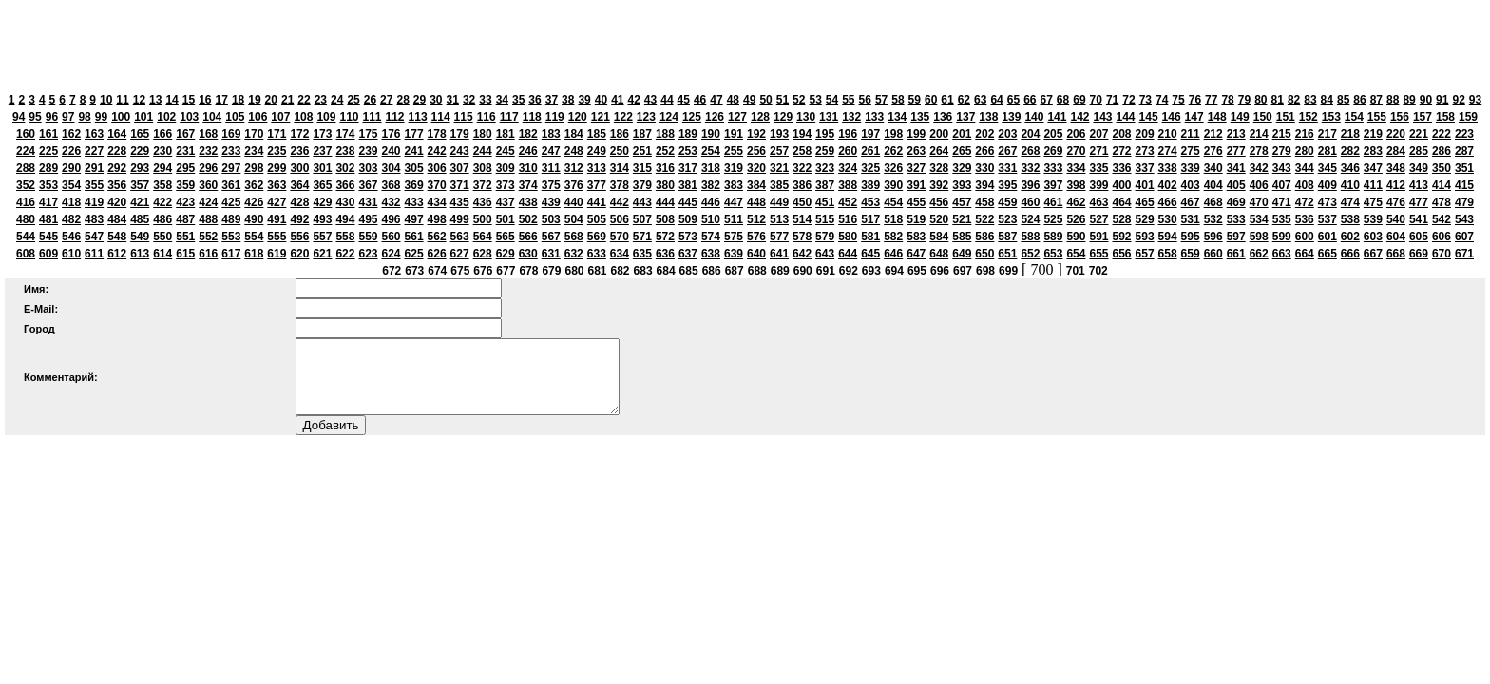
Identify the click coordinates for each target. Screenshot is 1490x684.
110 (348, 117)
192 (756, 134)
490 (253, 219)
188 (665, 134)
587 (1007, 236)
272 (1122, 151)
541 (1418, 219)
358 (162, 185)
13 (155, 99)
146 (1171, 117)
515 (824, 219)
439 (551, 202)
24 (337, 99)
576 (756, 236)
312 (573, 168)
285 (1418, 151)
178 (437, 134)
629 (505, 253)
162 (71, 134)
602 (1350, 236)
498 (437, 219)
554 (253, 236)
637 (687, 253)
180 (482, 134)
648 (938, 253)
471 (1281, 202)
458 (984, 202)
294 (162, 168)
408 (1304, 185)
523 (1007, 219)
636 (665, 253)
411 (1373, 185)
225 (48, 151)
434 (437, 202)
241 (414, 151)
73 (1145, 99)
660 (1213, 253)
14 (171, 99)
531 (1190, 219)
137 (965, 117)
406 (1259, 185)
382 (710, 185)
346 (1350, 168)
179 (459, 134)
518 (893, 219)
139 (1011, 117)
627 (459, 253)
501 (505, 219)
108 (303, 117)
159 (1468, 117)
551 (185, 236)
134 (897, 117)
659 (1190, 253)
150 (1262, 117)
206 (1075, 134)
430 (344, 202)
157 (1422, 117)
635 (642, 253)
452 (847, 202)
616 (208, 253)
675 (459, 270)
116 (486, 117)
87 (1376, 99)
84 (1327, 99)
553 (230, 236)
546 (71, 236)
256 (756, 151)
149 (1240, 117)
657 (1145, 253)
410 (1350, 185)
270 (1075, 151)
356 (116, 185)
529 (1145, 219)
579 (824, 236)
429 (322, 202)
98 (84, 117)
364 (299, 185)
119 (554, 117)
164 (116, 134)
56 (865, 99)
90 (1426, 99)
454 (893, 202)
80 (1260, 99)
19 (254, 99)
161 (48, 134)
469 (1236, 202)
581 (870, 236)
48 (733, 99)
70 (1096, 99)
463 (1098, 202)
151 (1285, 117)
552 (208, 236)
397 (1052, 185)
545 (48, 236)
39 (584, 99)
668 (1395, 253)
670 (1441, 253)
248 (573, 151)
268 (1030, 151)
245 (505, 151)
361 (230, 185)
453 (870, 202)
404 (1213, 185)
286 (1441, 151)
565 (505, 236)
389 (870, 185)
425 (230, 202)
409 (1327, 185)
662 (1259, 253)
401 (1145, 185)
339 (1190, 168)
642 (802, 253)
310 (528, 168)
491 (276, 219)
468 (1213, 202)
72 (1128, 99)
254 (710, 151)
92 (1458, 99)
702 (1098, 270)
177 (414, 134)
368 (391, 185)
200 (938, 134)
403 (1190, 185)
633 (596, 253)
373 (505, 185)
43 (650, 99)
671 (1464, 253)
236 (299, 151)
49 (749, 99)
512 (756, 219)
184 (573, 134)
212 (1213, 134)
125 (691, 117)
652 (1030, 253)
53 (815, 99)
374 (528, 185)
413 (1418, 185)
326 (893, 168)
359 (185, 185)
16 (205, 99)
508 (665, 219)
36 (534, 99)
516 (847, 219)
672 (391, 270)
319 (733, 168)
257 (779, 151)
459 (1007, 202)
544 (25, 236)
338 (1167, 168)
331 (1007, 168)
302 (344, 168)
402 (1167, 185)
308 (482, 168)
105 (234, 117)
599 (1281, 236)
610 (71, 253)
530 (1167, 219)
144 (1126, 117)
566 (528, 236)
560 (391, 236)
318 (710, 168)
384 (756, 185)
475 (1373, 202)
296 (208, 168)
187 (642, 134)
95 (35, 117)
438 (528, 202)
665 (1327, 253)
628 (482, 253)
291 (94, 168)
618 (253, 253)
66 (1029, 99)
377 (596, 185)
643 (824, 253)
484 (116, 219)
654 (1075, 253)
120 (577, 117)
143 (1102, 117)
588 (1030, 236)
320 (756, 168)
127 (737, 117)
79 (1244, 99)
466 (1167, 202)
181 (505, 134)
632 (573, 253)
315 (642, 168)
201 (961, 134)
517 (870, 219)
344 (1304, 168)
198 (893, 134)
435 (459, 202)
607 (1464, 236)
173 (322, 134)
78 (1227, 99)
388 (847, 185)
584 (938, 236)
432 (391, 202)
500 (482, 219)
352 (25, 185)
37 (551, 99)
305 (414, 168)
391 (916, 185)
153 (1331, 117)
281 (1327, 151)
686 (711, 270)
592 (1122, 236)
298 (253, 168)
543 (1464, 219)
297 (230, 168)
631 (551, 253)
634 (619, 253)
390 (893, 185)
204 (1030, 134)
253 (687, 151)
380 (665, 185)
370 (437, 185)
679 (551, 270)
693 (871, 270)
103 (189, 117)
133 (874, 117)
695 (916, 270)
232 (208, 151)
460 (1030, 202)
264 (938, 151)
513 (779, 219)
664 (1304, 253)
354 (71, 185)
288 (25, 168)
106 (257, 117)
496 (391, 219)
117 (509, 117)
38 (568, 99)
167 (185, 134)
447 (733, 202)
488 (208, 219)
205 (1052, 134)
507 (642, 219)
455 (916, 202)
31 (453, 99)
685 (688, 270)
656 (1122, 253)
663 (1281, 253)
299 (276, 168)
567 (551, 236)
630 (528, 253)
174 (344, 134)
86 (1359, 99)
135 (919, 117)
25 (353, 99)
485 (139, 219)
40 (601, 99)
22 (303, 99)
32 (469, 99)
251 (642, 151)
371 (459, 185)
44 (666, 99)
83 (1310, 99)
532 (1213, 219)
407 (1281, 185)
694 (894, 270)
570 (619, 236)
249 (596, 151)
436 (482, 202)
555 (276, 236)
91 (1442, 99)
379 (642, 185)
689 (780, 270)
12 (139, 99)
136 (942, 117)
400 (1122, 185)
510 (710, 219)
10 (106, 99)
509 (687, 219)
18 (238, 99)
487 (185, 219)
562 (437, 236)
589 (1052, 236)
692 (848, 270)
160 (25, 134)
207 (1098, 134)
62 (964, 99)
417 (48, 202)
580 (847, 236)
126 (714, 117)
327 (916, 168)
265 (961, 151)
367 (367, 185)
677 (505, 270)
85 (1343, 99)
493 (322, 219)
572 (665, 236)
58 (897, 99)
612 (116, 253)
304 (391, 168)
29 (419, 99)
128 (760, 117)
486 (162, 219)
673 (414, 270)
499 (459, 219)
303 (367, 168)
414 (1441, 185)
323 (824, 168)
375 (551, 185)
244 (482, 151)
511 (733, 219)
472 (1304, 202)
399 (1098, 185)
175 (367, 134)
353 (48, 185)
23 (321, 99)
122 (623, 117)
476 (1395, 202)
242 (437, 151)
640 (756, 253)
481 (48, 219)
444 (665, 202)
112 (395, 117)
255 (733, 151)
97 (68, 117)
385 (779, 185)
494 (344, 219)
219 (1373, 134)
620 (299, 253)
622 (344, 253)
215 (1281, 134)
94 (18, 117)
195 (824, 134)
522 (984, 219)
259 (824, 151)
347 (1373, 168)
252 (665, 151)
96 (52, 117)
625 (414, 253)
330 (984, 168)
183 (551, 134)
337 (1145, 168)
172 (299, 134)
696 (939, 270)
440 (573, 202)
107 (280, 117)
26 (370, 99)
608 (25, 253)
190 (710, 134)
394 (984, 185)
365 (322, 185)
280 (1304, 151)
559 (367, 236)
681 (596, 270)
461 (1052, 202)
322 (802, 168)
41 (617, 99)
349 (1418, 168)
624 (391, 253)
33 (485, 99)
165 (139, 134)
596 (1213, 236)
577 (779, 236)
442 (619, 202)
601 (1327, 236)
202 (984, 134)
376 (573, 185)
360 (208, 185)
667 (1373, 253)
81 (1277, 99)
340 (1213, 168)
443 (642, 202)
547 (94, 236)
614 (162, 253)
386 (802, 185)
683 (643, 270)
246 (528, 151)
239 (367, 151)
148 (1217, 117)
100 (120, 117)
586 (984, 236)
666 (1350, 253)
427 (276, 202)
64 (996, 99)
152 (1308, 117)
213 (1236, 134)
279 (1281, 151)
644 (847, 253)
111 (371, 117)
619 (276, 253)
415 (1464, 185)
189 (687, 134)
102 (166, 117)
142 (1079, 117)
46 (700, 99)
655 (1098, 253)
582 (893, 236)
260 (847, 151)
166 (162, 134)
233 (230, 151)
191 (733, 134)
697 (962, 270)
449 (779, 202)
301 (322, 168)
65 (1013, 99)
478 (1441, 202)
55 (848, 99)
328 (938, 168)
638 (710, 253)
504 (573, 219)
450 (802, 202)
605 (1418, 236)
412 (1395, 185)
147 (1194, 117)
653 (1052, 253)
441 (596, 202)
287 (1464, 151)
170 (253, 134)
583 (916, 236)
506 (619, 219)
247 (551, 151)
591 (1098, 236)
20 (271, 99)
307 (459, 168)
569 (596, 236)
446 (710, 202)
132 (851, 117)
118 (532, 117)
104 (211, 117)
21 (287, 99)
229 (139, 151)
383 (733, 185)
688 (757, 270)
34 (502, 99)
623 (367, 253)
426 (253, 202)
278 (1259, 151)
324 (847, 168)
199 (916, 134)
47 (716, 99)
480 (25, 219)
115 (463, 117)
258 (802, 151)
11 (122, 99)
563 (459, 236)
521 (961, 219)
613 (139, 253)
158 (1445, 117)
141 (1056, 117)
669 (1418, 253)
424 (208, 202)
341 (1236, 168)
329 (961, 168)
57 (881, 99)
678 (528, 270)
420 (116, 202)
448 (756, 202)
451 (824, 202)
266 (984, 151)
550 (162, 236)
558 (344, 236)
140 (1033, 117)
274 (1167, 151)
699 (1008, 270)
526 (1075, 219)
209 (1145, 134)
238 (344, 151)
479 (1464, 202)
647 (916, 253)
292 (116, 168)
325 (870, 168)
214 (1259, 134)
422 (162, 202)
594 (1167, 236)
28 (402, 99)
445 (687, 202)
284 (1395, 151)
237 (322, 151)
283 (1373, 151)
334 (1075, 168)
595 (1190, 236)
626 (437, 253)
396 (1030, 185)
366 (344, 185)
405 (1236, 185)
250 (619, 151)
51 (782, 99)
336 (1122, 168)
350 (1441, 168)
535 (1281, 219)
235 (276, 151)
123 (646, 117)
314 (619, 168)
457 (961, 202)
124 (668, 117)
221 (1418, 134)
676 (482, 270)
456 (938, 202)
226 (71, 151)
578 (802, 236)
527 (1098, 219)
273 (1145, 151)
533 (1236, 219)
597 (1236, 236)
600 (1304, 236)
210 (1167, 134)
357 (139, 185)
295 (185, 168)
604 (1395, 236)
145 (1148, 117)
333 (1052, 168)
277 (1236, 151)
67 (1046, 99)
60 (931, 99)
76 (1195, 99)
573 (687, 236)
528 (1122, 219)
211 (1190, 134)
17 (222, 99)
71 (1112, 99)
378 (619, 185)
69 (1079, 99)
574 (710, 236)
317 (687, 168)
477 (1418, 202)
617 (230, 253)
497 (414, 219)
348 (1395, 168)
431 (367, 202)
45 (684, 99)
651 (1007, 253)
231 (185, 151)
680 (573, 270)
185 (596, 134)
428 (299, 202)
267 (1007, 151)
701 (1075, 270)
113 (418, 117)
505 (596, 219)
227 (94, 151)
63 (980, 99)
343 (1281, 168)
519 (916, 219)
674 (437, 270)
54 (832, 99)
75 (1178, 99)
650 (984, 253)
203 (1007, 134)
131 (828, 117)
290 (71, 168)
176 (391, 134)
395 (1007, 185)
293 (139, 168)
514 (802, 219)
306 (437, 168)
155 (1376, 117)
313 (596, 168)
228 (116, 151)
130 (805, 117)
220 (1395, 134)
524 (1030, 219)
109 (325, 117)
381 (687, 185)
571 (642, 236)
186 (619, 134)
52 (799, 99)
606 (1441, 236)
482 (71, 219)
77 (1211, 99)
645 (870, 253)
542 (1441, 219)
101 (143, 117)
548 (116, 236)
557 (322, 236)
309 (505, 168)
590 (1075, 236)
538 (1350, 219)
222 (1441, 134)
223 (1464, 134)
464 (1122, 202)
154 (1354, 117)
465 (1145, 202)
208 (1122, 134)
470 (1259, 202)
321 (779, 168)
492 (299, 219)
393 (961, 185)
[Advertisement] (745, 47)
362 (253, 185)
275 (1190, 151)
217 (1327, 134)
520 (938, 219)
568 (573, 236)
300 (299, 168)
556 (299, 236)
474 (1350, 202)
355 (94, 185)
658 (1167, 253)
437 (505, 202)
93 (1475, 99)
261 (870, 151)
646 (893, 253)
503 (551, 219)
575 (733, 236)
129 (783, 117)
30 (436, 99)
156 (1399, 117)
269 (1052, 151)
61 (947, 99)
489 (230, 219)
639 (733, 253)
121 (600, 117)
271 (1098, 151)
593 (1145, 236)
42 (634, 99)
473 (1327, 202)
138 (988, 117)
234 (253, 151)
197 (870, 134)
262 (893, 151)
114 (440, 117)
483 (94, 219)
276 (1213, 151)
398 (1075, 185)
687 (734, 270)
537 (1327, 219)
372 (482, 185)
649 (961, 253)
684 (666, 270)
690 (802, 270)
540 (1395, 219)
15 (188, 99)
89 (1409, 99)
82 (1294, 99)
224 (25, 151)
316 (665, 168)
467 (1190, 202)
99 (101, 117)
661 (1236, 253)
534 (1259, 219)
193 (779, 134)
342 (1259, 168)
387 (824, 185)
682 (620, 270)
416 (25, 202)
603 (1373, 236)
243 (459, 151)
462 (1075, 202)
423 (185, 202)
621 (322, 253)
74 (1162, 99)
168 (208, 134)
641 (779, 253)
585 (961, 236)
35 (518, 99)
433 (414, 202)
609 (48, 253)
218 (1350, 134)
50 (765, 99)
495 (367, 219)
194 (802, 134)
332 (1030, 168)
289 (48, 168)
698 (985, 270)
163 (94, 134)
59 (914, 99)
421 (139, 202)
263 (916, 151)
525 (1052, 219)
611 (94, 253)
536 (1304, 219)
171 (276, 134)
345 (1327, 168)
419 (94, 202)
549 (139, 236)
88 (1392, 99)
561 (414, 236)
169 (230, 134)
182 (528, 134)
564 (482, 236)
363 (276, 185)
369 (414, 185)
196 (847, 134)
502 (528, 219)
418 (71, 202)
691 (825, 270)
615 (185, 253)
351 (1464, 168)
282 (1350, 151)
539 (1373, 219)
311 (551, 168)
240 (391, 151)
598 (1259, 236)
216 (1304, 134)
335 (1098, 168)
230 (162, 151)
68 (1063, 99)
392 (938, 185)
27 (386, 99)
